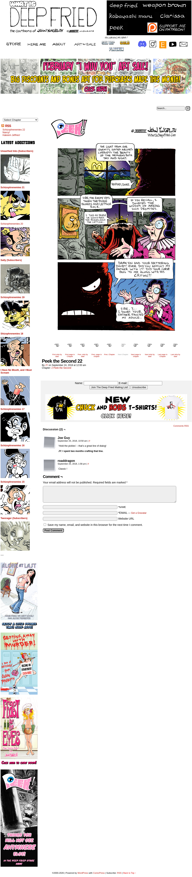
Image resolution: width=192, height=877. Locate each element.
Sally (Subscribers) (11, 260)
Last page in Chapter (162, 355)
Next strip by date (150, 355)
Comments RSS (181, 426)
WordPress (83, 873)
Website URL (126, 518)
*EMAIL (132, 512)
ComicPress (99, 873)
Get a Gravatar (138, 513)
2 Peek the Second (61, 368)
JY (46, 365)
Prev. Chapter (109, 354)
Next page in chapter (136, 355)
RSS (8, 126)
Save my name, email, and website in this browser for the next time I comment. (95, 524)
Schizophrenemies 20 (12, 223)
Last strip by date (175, 355)
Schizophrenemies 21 (13, 187)
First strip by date (57, 355)
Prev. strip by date (83, 355)
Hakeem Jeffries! (11, 135)
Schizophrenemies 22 (14, 129)
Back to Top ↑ (129, 873)
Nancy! (6, 132)
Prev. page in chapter (97, 355)
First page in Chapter (70, 355)
